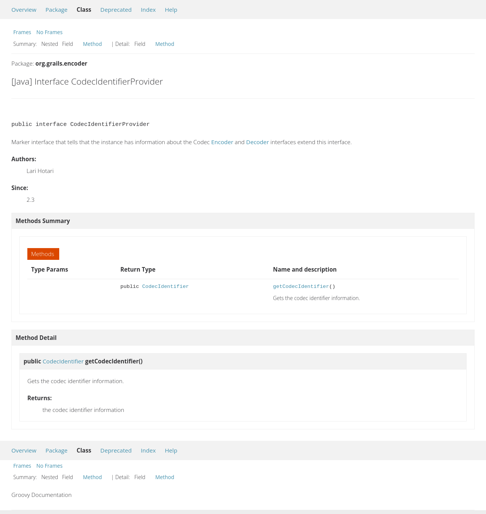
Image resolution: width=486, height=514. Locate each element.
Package (57, 9)
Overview (23, 9)
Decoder (257, 142)
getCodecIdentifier (301, 286)
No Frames (49, 32)
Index (148, 9)
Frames (22, 32)
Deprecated (116, 9)
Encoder (222, 142)
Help (171, 9)
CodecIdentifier (165, 286)
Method (92, 43)
